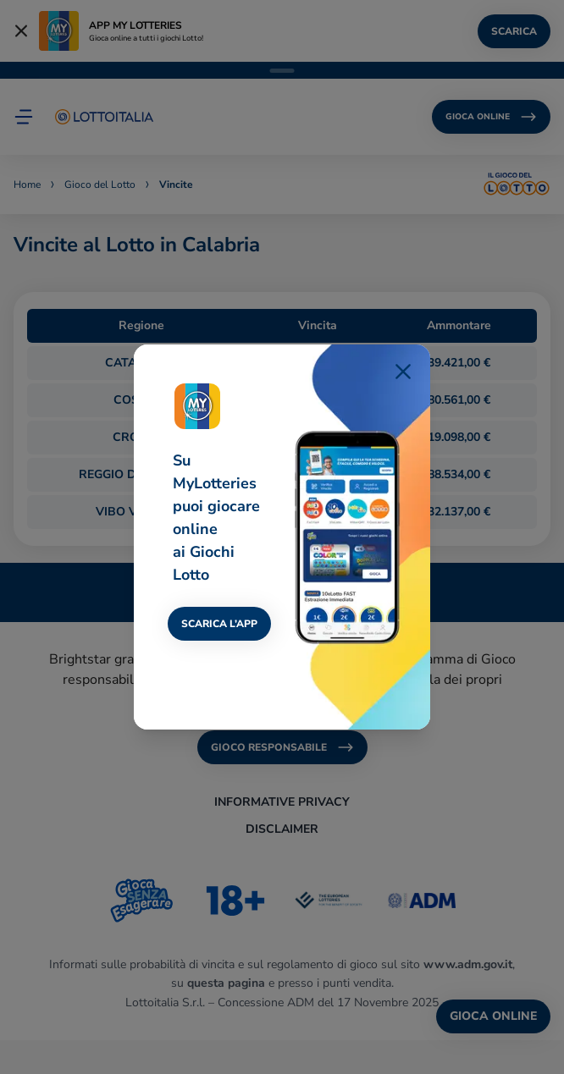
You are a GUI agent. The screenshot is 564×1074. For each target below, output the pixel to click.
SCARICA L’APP (219, 624)
